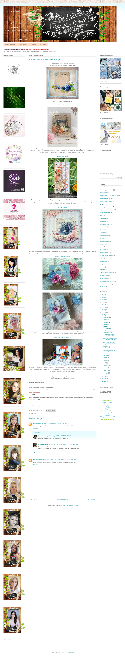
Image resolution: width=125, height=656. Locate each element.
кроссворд (103, 221)
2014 (103, 376)
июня (105, 360)
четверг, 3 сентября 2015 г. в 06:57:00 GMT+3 (55, 423)
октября (106, 322)
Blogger (71, 652)
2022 (103, 297)
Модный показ (104, 241)
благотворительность (106, 190)
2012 (103, 381)
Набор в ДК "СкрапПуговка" (108, 347)
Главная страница (10, 44)
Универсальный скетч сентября (109, 351)
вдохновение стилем (106, 198)
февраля (106, 370)
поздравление (104, 252)
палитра (102, 249)
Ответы (37, 432)
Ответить (36, 428)
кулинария (103, 227)
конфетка (103, 218)
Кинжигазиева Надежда (62, 256)
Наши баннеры (23, 44)
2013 (103, 378)
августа (106, 355)
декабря (106, 317)
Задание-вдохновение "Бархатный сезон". (110, 339)
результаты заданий (106, 255)
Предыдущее (91, 499)
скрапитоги (103, 261)
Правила (33, 44)
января (106, 373)
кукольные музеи (105, 224)
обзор (102, 247)
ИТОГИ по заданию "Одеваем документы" (109, 328)
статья (102, 269)
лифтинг (102, 230)
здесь (73, 378)
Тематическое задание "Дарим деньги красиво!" (109, 334)
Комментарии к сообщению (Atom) (67, 505)
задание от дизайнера (106, 210)
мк (101, 238)
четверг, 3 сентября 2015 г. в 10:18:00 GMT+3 (57, 436)
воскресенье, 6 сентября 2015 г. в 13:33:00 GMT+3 (60, 459)
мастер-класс (104, 235)
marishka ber (37, 423)
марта (106, 368)
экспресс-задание (105, 284)
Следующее (33, 499)
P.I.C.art (102, 287)
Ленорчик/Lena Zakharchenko (62, 337)
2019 (103, 304)
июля (105, 357)
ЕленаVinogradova (62, 156)
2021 (103, 299)
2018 (103, 307)
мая (105, 362)
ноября (106, 319)
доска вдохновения (106, 207)
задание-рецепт (105, 212)
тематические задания (107, 272)
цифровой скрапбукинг (107, 281)
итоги (101, 215)
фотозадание (104, 275)
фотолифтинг (104, 278)
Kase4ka (41, 436)
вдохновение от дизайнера (108, 195)
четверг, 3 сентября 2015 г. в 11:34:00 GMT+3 (64, 444)
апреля (106, 365)
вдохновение (104, 192)
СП (101, 264)
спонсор (102, 267)
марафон (103, 232)
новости (102, 244)
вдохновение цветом (106, 201)
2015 (103, 315)
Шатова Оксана (62, 105)
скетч (35, 413)
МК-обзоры (43, 44)
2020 (103, 302)
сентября (107, 324)
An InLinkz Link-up (33, 406)
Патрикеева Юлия (39, 459)
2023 (103, 294)
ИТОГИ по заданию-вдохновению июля (109, 343)
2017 (103, 310)
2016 (103, 312)
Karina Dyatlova (62, 207)
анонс (102, 187)
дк (100, 204)
